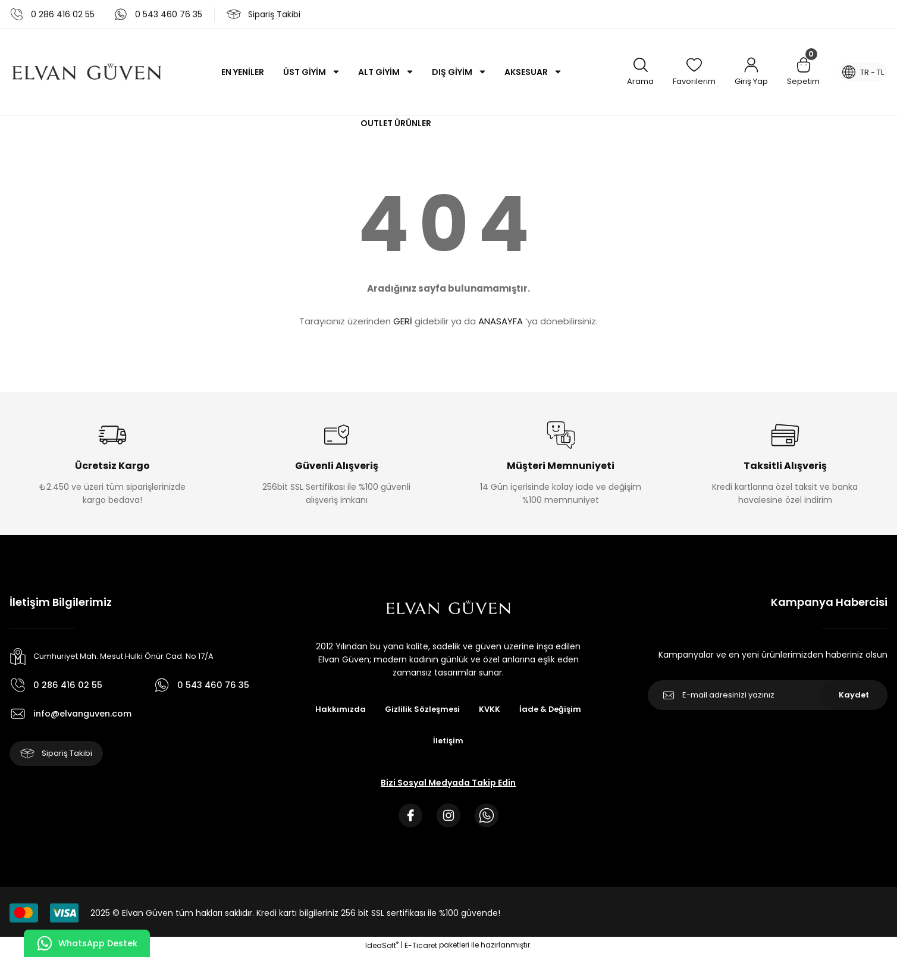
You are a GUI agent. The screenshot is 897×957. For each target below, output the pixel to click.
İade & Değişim (553, 709)
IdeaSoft (382, 948)
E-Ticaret (420, 948)
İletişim (448, 742)
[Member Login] (744, 72)
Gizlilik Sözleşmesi (421, 709)
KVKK (491, 709)
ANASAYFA (500, 321)
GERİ (402, 321)
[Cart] (796, 72)
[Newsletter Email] (767, 695)
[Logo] (87, 72)
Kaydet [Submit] (854, 695)
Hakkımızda (336, 709)
